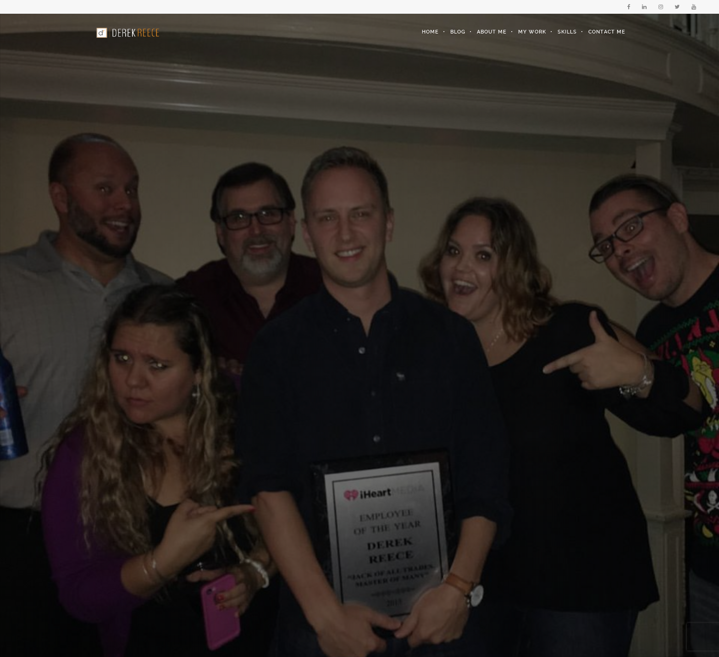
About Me (492, 32)
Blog (457, 32)
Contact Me (606, 32)
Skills (567, 32)
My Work (532, 32)
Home (430, 32)
